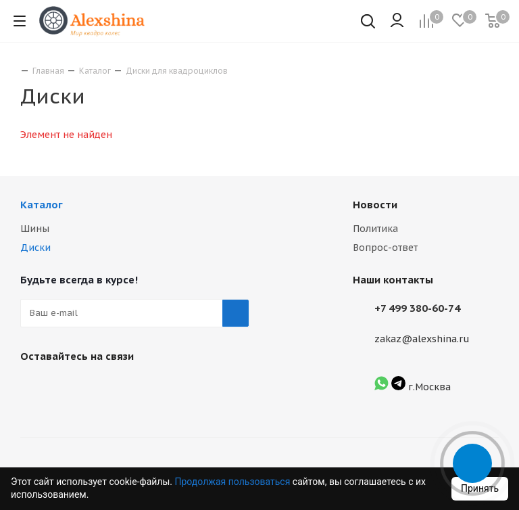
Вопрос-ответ (385, 247)
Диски (35, 247)
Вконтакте (33, 387)
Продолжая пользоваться (233, 481)
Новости (375, 204)
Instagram (67, 387)
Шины (34, 229)
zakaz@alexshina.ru (422, 339)
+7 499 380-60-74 (417, 308)
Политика (375, 229)
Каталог (41, 204)
